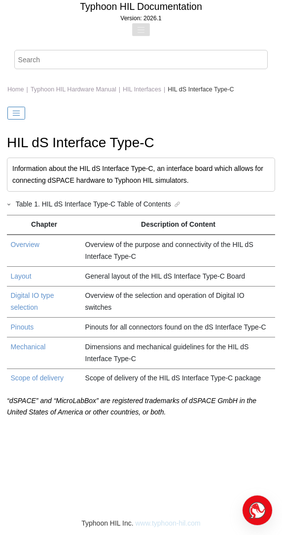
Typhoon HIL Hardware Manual (73, 89)
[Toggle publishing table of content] (16, 113)
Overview (25, 244)
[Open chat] (257, 510)
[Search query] (141, 59)
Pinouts (22, 327)
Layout (21, 276)
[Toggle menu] (141, 29)
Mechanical (28, 347)
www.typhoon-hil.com (167, 523)
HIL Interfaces (142, 89)
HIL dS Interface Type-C (201, 89)
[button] (9, 204)
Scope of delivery (37, 378)
